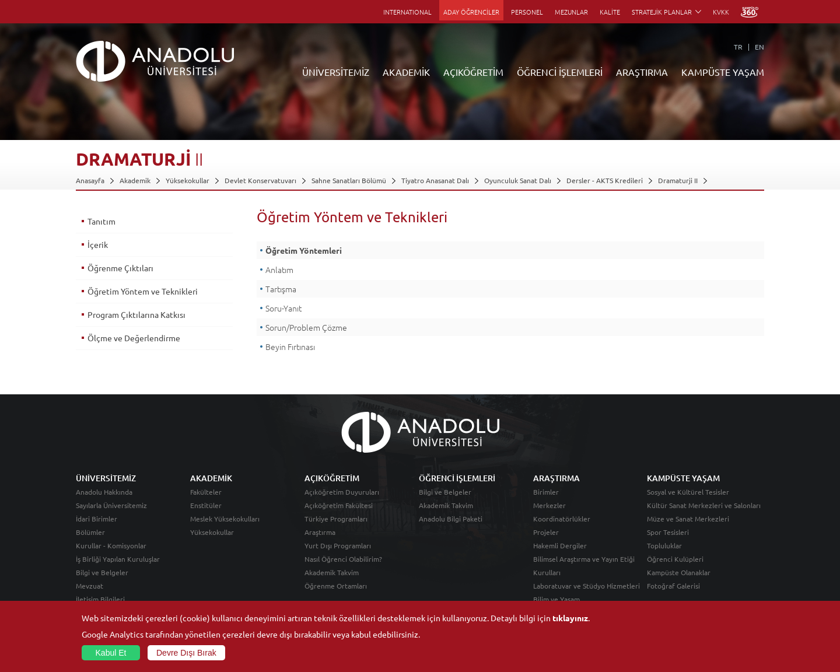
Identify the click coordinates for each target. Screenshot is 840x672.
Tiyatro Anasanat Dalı (435, 180)
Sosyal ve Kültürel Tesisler (688, 491)
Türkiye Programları (336, 518)
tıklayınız (570, 617)
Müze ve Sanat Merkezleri (688, 518)
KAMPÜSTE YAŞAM (722, 72)
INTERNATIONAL (407, 11)
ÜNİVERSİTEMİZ (335, 72)
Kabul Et (111, 652)
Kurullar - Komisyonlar (111, 545)
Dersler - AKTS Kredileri (604, 180)
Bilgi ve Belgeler (102, 572)
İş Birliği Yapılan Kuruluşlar (118, 559)
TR (738, 46)
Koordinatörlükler (561, 518)
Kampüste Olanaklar (678, 572)
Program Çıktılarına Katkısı (137, 314)
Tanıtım (102, 221)
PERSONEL (527, 11)
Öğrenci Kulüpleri (675, 559)
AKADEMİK (406, 72)
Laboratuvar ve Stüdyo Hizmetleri (586, 585)
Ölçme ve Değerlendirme (134, 337)
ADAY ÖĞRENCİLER (471, 11)
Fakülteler (206, 491)
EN (759, 46)
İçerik (98, 244)
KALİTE (610, 11)
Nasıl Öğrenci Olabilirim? (343, 559)
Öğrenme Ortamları (335, 585)
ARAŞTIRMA (642, 72)
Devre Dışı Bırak (186, 652)
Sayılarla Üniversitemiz (111, 505)
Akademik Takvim (331, 572)
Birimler (546, 491)
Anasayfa (90, 180)
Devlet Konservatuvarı (260, 180)
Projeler (546, 532)
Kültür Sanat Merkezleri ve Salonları (704, 505)
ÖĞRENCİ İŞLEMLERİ (560, 72)
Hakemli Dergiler (560, 545)
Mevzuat (89, 585)
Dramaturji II (678, 180)
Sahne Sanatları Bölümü (349, 180)
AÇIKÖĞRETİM (473, 72)
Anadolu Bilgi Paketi (450, 518)
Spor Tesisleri (668, 532)
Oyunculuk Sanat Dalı (517, 180)
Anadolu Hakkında (104, 491)
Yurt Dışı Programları (337, 545)
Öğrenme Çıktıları (120, 267)
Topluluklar (664, 545)
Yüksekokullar (187, 180)
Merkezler (549, 505)
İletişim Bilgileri (100, 599)
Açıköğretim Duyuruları (341, 491)
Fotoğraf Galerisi (673, 585)
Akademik (135, 180)
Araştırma (319, 532)
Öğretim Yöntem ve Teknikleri (143, 291)
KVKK (721, 11)
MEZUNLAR (571, 11)
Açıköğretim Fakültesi (338, 505)
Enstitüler (206, 505)
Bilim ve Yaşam (556, 599)
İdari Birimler (96, 518)
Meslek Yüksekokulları (225, 518)
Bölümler (90, 532)
